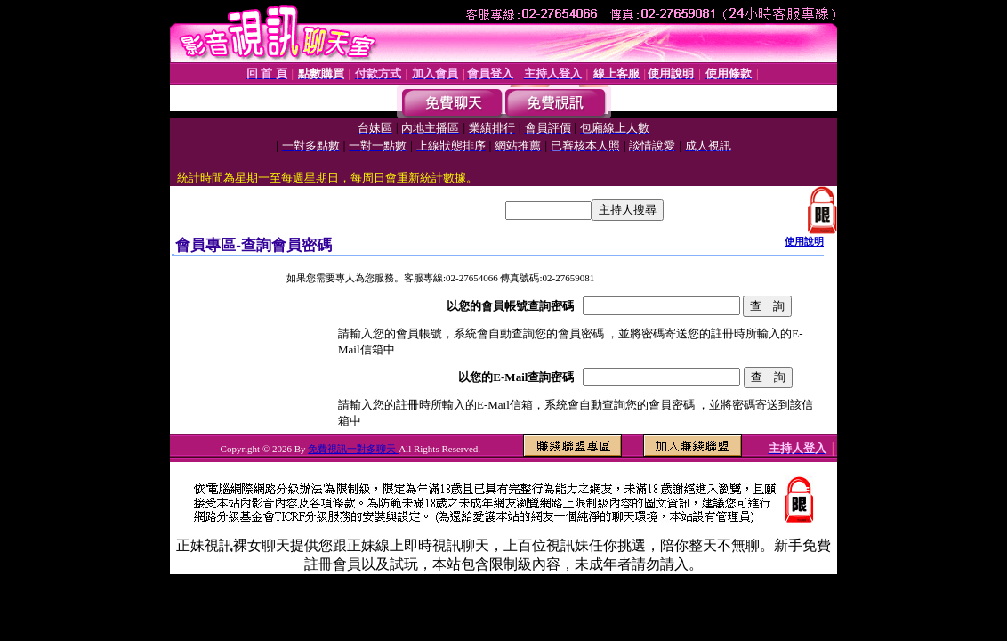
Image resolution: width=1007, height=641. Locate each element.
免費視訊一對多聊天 (353, 448)
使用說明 (804, 241)
